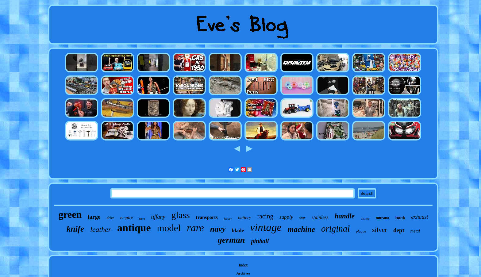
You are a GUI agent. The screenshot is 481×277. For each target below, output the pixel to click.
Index (243, 265)
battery (244, 217)
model (169, 228)
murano (382, 217)
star (302, 217)
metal (415, 231)
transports (207, 217)
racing (265, 216)
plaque (361, 231)
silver (379, 229)
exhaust (419, 217)
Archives (243, 273)
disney (365, 218)
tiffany (158, 217)
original (335, 228)
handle (345, 216)
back (400, 217)
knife (75, 228)
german (231, 239)
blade (238, 230)
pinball (260, 241)
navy (218, 229)
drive (110, 218)
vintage (266, 227)
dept (398, 230)
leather (100, 229)
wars (142, 218)
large (94, 217)
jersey (228, 218)
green (70, 214)
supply (286, 217)
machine (301, 229)
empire (126, 217)
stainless (320, 217)
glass (180, 215)
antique (134, 227)
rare (195, 227)
